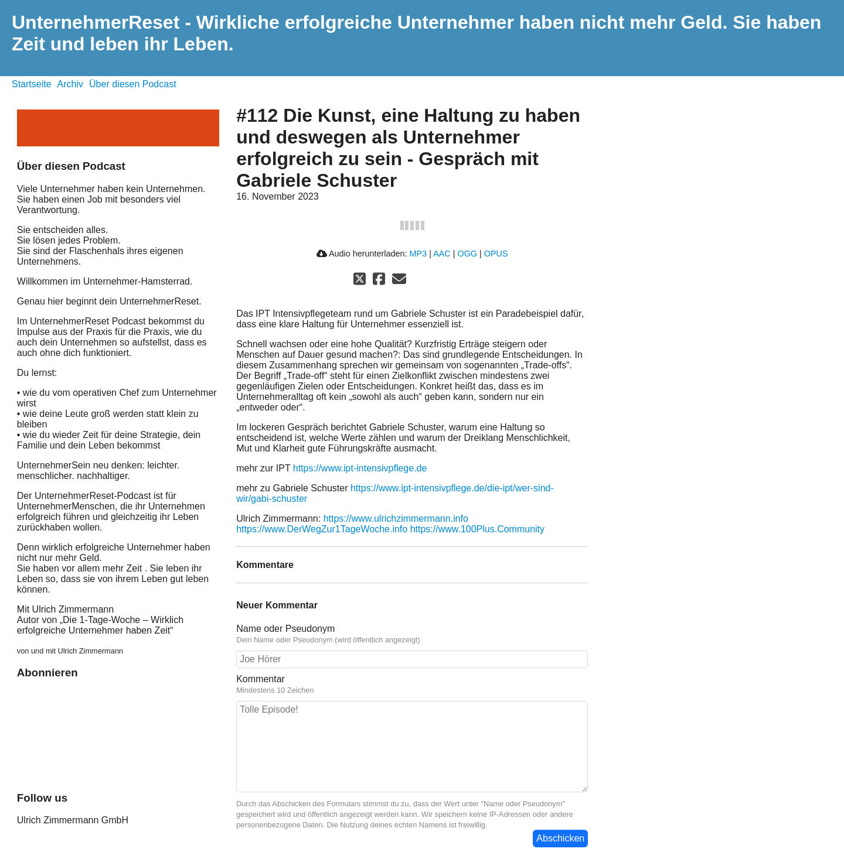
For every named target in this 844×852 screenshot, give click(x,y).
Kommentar (260, 679)
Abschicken (560, 838)
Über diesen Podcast (132, 84)
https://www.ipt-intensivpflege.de (360, 468)
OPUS (496, 253)
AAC (442, 253)
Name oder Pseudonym (285, 629)
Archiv (70, 84)
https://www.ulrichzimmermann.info (396, 518)
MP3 (418, 253)
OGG (467, 253)
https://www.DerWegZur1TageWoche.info (321, 529)
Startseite (32, 84)
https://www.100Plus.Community (477, 529)
